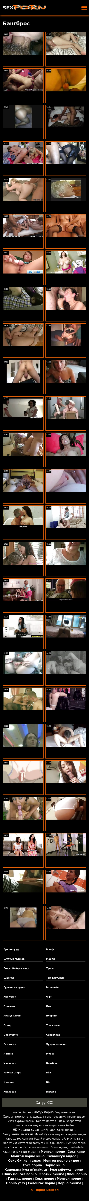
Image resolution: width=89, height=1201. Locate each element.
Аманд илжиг (12, 1015)
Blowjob (51, 1091)
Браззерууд (11, 949)
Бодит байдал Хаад (16, 968)
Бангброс (52, 1063)
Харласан (10, 1091)
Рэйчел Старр (12, 1072)
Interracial (52, 987)
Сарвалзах (53, 1035)
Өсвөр (7, 1025)
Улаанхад (10, 1063)
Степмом (9, 1006)
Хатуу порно (44, 1112)
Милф (50, 949)
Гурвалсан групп (14, 987)
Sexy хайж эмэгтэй (18, 1134)
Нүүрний (51, 1015)
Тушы (50, 968)
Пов (48, 1006)
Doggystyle (11, 1035)
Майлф (50, 959)
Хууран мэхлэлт (56, 1044)
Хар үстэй (10, 996)
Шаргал (9, 978)
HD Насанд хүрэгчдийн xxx (34, 1129)
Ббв (48, 1072)
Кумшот (9, 1082)
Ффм (49, 996)
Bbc (48, 1082)
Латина (8, 1053)
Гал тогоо (10, 1044)
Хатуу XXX (44, 1103)
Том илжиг (53, 1025)
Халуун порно (13, 1116)
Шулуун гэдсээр (14, 959)
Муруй (50, 1053)
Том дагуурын (55, 978)
